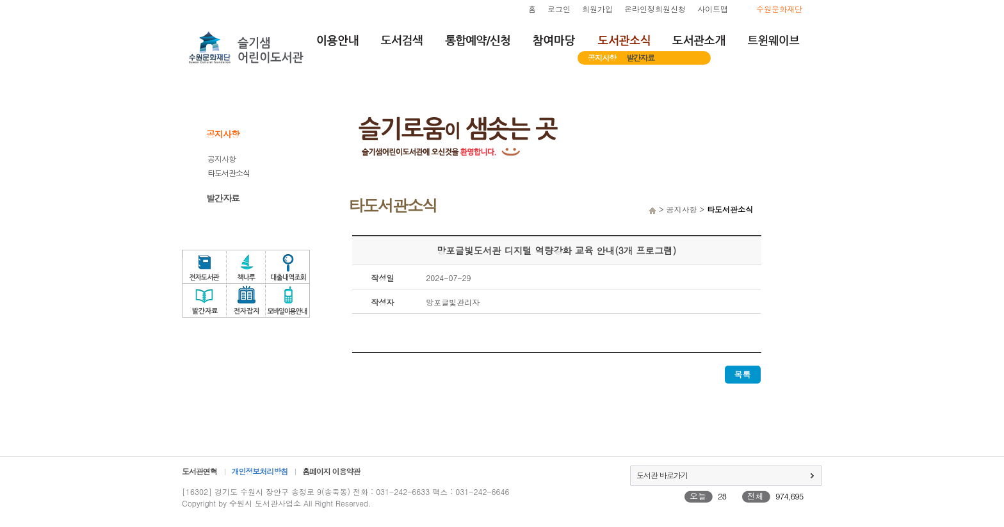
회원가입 (597, 8)
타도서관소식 (228, 172)
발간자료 (640, 57)
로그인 (559, 8)
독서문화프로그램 (802, 292)
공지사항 (602, 57)
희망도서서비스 (802, 199)
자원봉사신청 (802, 230)
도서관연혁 (199, 471)
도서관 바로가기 (662, 474)
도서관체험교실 (802, 261)
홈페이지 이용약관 (331, 471)
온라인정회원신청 (655, 8)
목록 (742, 374)
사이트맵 (712, 8)
